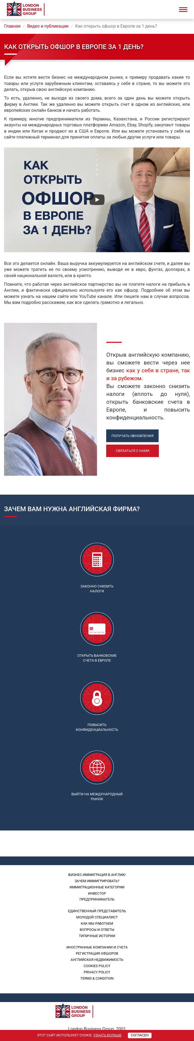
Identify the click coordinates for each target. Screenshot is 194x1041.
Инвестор (97, 893)
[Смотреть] (97, 199)
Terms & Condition (97, 978)
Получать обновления (133, 436)
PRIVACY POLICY (97, 972)
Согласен (140, 1035)
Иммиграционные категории (97, 887)
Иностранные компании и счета (97, 947)
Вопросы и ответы (97, 930)
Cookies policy (97, 966)
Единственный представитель (97, 911)
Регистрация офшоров (97, 953)
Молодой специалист (97, 917)
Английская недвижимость (97, 960)
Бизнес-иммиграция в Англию (97, 875)
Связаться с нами (132, 451)
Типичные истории (97, 936)
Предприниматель (97, 899)
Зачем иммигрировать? (97, 881)
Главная (12, 26)
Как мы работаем (97, 923)
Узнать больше (107, 1035)
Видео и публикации (47, 26)
